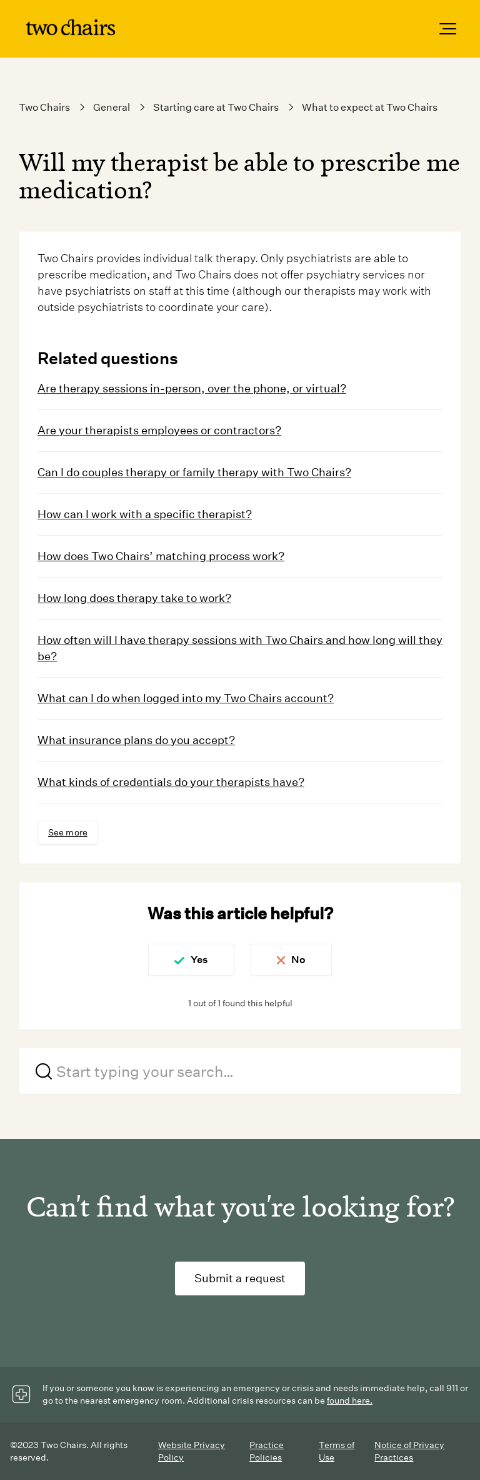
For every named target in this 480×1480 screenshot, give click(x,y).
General (111, 107)
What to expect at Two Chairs (370, 107)
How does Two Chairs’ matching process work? (161, 555)
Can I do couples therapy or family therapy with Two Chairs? (194, 472)
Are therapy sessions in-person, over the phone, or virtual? (192, 388)
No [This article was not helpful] (299, 960)
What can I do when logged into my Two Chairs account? (186, 697)
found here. (349, 1400)
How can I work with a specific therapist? (145, 514)
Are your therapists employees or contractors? (159, 430)
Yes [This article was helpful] (199, 960)
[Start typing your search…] (240, 1071)
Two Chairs (44, 107)
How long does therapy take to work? (134, 597)
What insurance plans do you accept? (136, 739)
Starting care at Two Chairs (216, 107)
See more (68, 832)
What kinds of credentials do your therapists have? (171, 781)
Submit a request (240, 1278)
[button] (447, 28)
